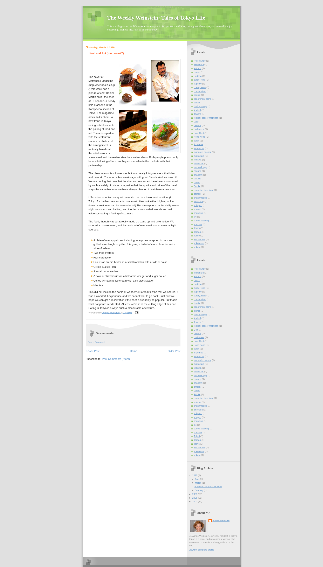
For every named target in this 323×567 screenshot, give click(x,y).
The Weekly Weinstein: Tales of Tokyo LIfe (156, 18)
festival (197, 110)
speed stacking (201, 220)
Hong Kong (199, 137)
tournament (199, 239)
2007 (195, 501)
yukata (197, 247)
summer (198, 224)
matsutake (199, 156)
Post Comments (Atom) (116, 358)
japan (196, 140)
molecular (199, 163)
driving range (200, 106)
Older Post (174, 351)
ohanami (198, 175)
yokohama (199, 243)
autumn (197, 68)
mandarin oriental (202, 152)
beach (197, 72)
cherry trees (200, 87)
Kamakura (199, 148)
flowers (197, 114)
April (197, 479)
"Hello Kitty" (200, 61)
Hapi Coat (199, 133)
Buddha (198, 76)
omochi (197, 178)
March (198, 483)
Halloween (199, 129)
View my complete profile (201, 549)
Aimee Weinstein (221, 520)
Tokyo (197, 235)
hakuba (197, 125)
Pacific (197, 186)
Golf (196, 121)
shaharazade (200, 197)
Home (133, 351)
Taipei (197, 228)
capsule (198, 83)
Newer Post (92, 351)
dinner (197, 102)
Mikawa (197, 159)
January (199, 490)
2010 (195, 475)
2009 (195, 494)
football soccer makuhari (206, 118)
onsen (197, 182)
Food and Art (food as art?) (208, 486)
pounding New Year (204, 190)
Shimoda (198, 201)
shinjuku (198, 205)
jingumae (198, 144)
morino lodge (200, 167)
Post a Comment (96, 342)
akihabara (199, 64)
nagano (197, 171)
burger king (199, 79)
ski (195, 216)
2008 (195, 498)
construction (200, 91)
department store (202, 99)
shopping (198, 213)
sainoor (197, 194)
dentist (197, 95)
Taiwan (197, 232)
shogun (197, 209)
